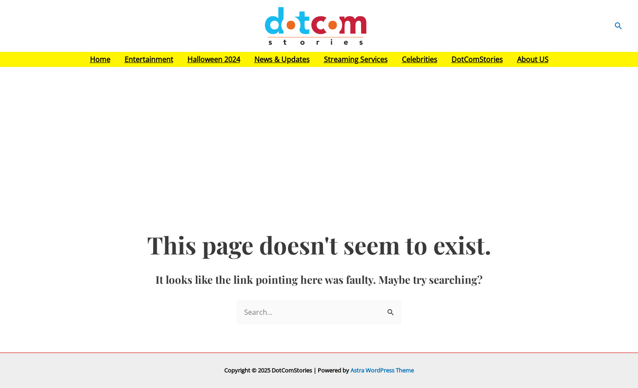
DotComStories (477, 59)
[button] (618, 26)
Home (100, 59)
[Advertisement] (319, 133)
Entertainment (148, 59)
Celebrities (419, 59)
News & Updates (282, 59)
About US (533, 59)
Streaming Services (356, 59)
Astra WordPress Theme (382, 370)
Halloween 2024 (213, 59)
